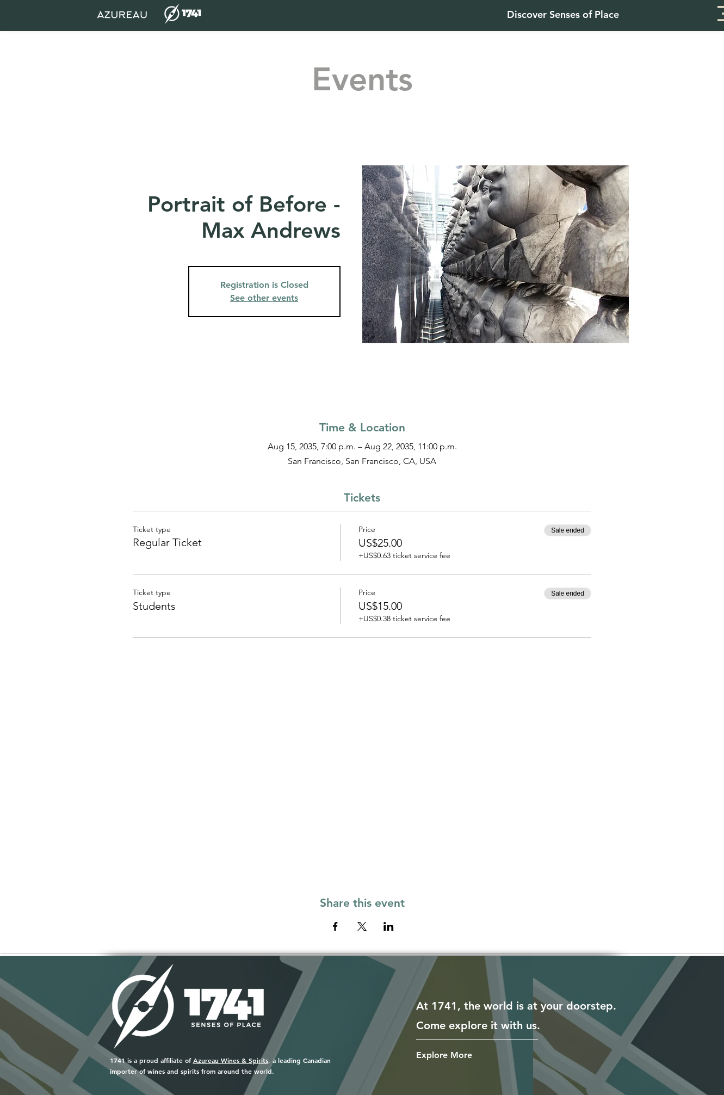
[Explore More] (450, 1055)
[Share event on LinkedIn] (388, 926)
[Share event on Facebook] (335, 926)
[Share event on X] (362, 926)
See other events (264, 298)
